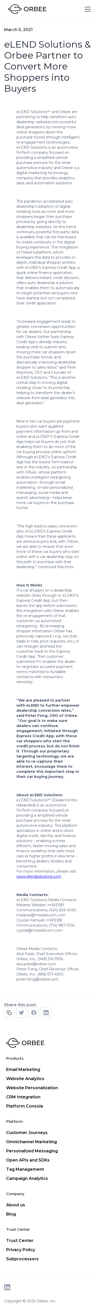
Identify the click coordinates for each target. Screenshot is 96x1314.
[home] (27, 9)
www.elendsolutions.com (38, 876)
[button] (87, 9)
